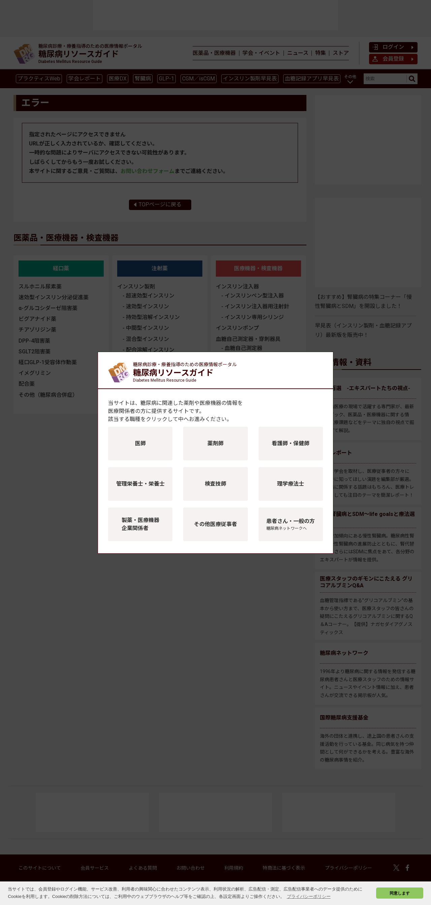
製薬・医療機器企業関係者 (140, 524)
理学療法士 (290, 484)
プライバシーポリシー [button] (309, 896)
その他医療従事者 (215, 524)
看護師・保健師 (290, 443)
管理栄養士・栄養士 (140, 484)
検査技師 (215, 484)
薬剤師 (215, 443)
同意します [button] (400, 893)
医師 (140, 443)
